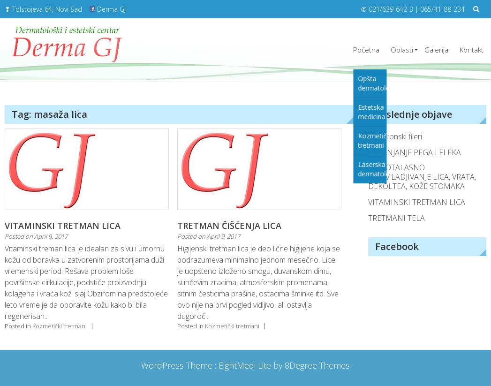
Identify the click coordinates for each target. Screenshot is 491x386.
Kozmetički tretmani (59, 326)
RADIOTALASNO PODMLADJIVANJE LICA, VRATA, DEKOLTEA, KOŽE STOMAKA (422, 177)
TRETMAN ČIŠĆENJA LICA (229, 225)
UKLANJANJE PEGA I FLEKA (414, 152)
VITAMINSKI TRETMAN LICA (63, 225)
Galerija (436, 49)
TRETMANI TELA (396, 218)
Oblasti (402, 49)
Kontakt (471, 49)
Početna (366, 49)
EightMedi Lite (246, 365)
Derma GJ (108, 9)
